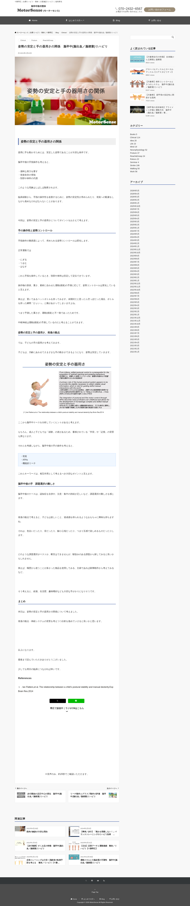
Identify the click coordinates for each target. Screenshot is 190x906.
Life (133, 144)
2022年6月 (134, 299)
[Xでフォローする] (86, 881)
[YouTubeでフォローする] (98, 881)
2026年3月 (134, 197)
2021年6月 (134, 336)
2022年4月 (134, 305)
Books (133, 134)
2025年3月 (134, 221)
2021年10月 (135, 324)
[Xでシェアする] (58, 701)
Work (133, 171)
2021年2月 (134, 349)
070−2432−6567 (130, 8)
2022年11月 (135, 287)
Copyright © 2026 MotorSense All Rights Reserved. (95, 902)
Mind (133, 147)
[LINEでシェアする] (76, 701)
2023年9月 (134, 256)
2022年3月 (134, 308)
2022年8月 (134, 293)
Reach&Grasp (48, 40)
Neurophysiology (138, 150)
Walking (135, 168)
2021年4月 (134, 342)
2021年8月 (134, 330)
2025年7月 (134, 209)
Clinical (23, 40)
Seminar (134, 162)
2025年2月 (134, 225)
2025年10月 (135, 206)
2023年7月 (134, 262)
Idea (133, 141)
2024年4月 (134, 237)
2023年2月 (134, 277)
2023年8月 (134, 259)
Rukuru (134, 159)
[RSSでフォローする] (104, 881)
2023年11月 (135, 249)
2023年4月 (134, 271)
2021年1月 (134, 352)
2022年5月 (134, 302)
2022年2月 (134, 311)
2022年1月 (134, 314)
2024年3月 (134, 240)
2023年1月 (134, 280)
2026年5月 (134, 191)
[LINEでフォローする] (92, 881)
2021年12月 (135, 318)
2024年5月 (134, 234)
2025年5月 (134, 215)
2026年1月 (134, 203)
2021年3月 (134, 345)
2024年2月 (134, 243)
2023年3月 (134, 274)
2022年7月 (134, 296)
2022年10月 (135, 290)
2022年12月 (135, 283)
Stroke (135, 165)
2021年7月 (134, 333)
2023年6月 (134, 265)
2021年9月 (134, 327)
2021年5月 (134, 339)
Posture (34, 40)
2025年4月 (134, 218)
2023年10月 (135, 253)
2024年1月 (134, 246)
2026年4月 (134, 194)
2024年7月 (134, 231)
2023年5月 (134, 268)
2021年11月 (135, 321)
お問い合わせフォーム (159, 9)
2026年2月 (134, 200)
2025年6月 (134, 212)
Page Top (95, 890)
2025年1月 (134, 228)
